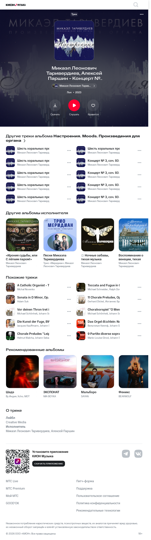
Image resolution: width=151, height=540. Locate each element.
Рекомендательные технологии (98, 510)
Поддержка (84, 488)
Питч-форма (85, 481)
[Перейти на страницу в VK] (138, 454)
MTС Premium (15, 488)
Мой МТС (12, 496)
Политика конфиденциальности (98, 503)
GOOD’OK (12, 503)
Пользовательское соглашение (97, 496)
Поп (69, 92)
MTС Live (12, 481)
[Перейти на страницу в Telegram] (126, 454)
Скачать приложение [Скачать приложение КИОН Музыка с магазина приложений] (48, 464)
